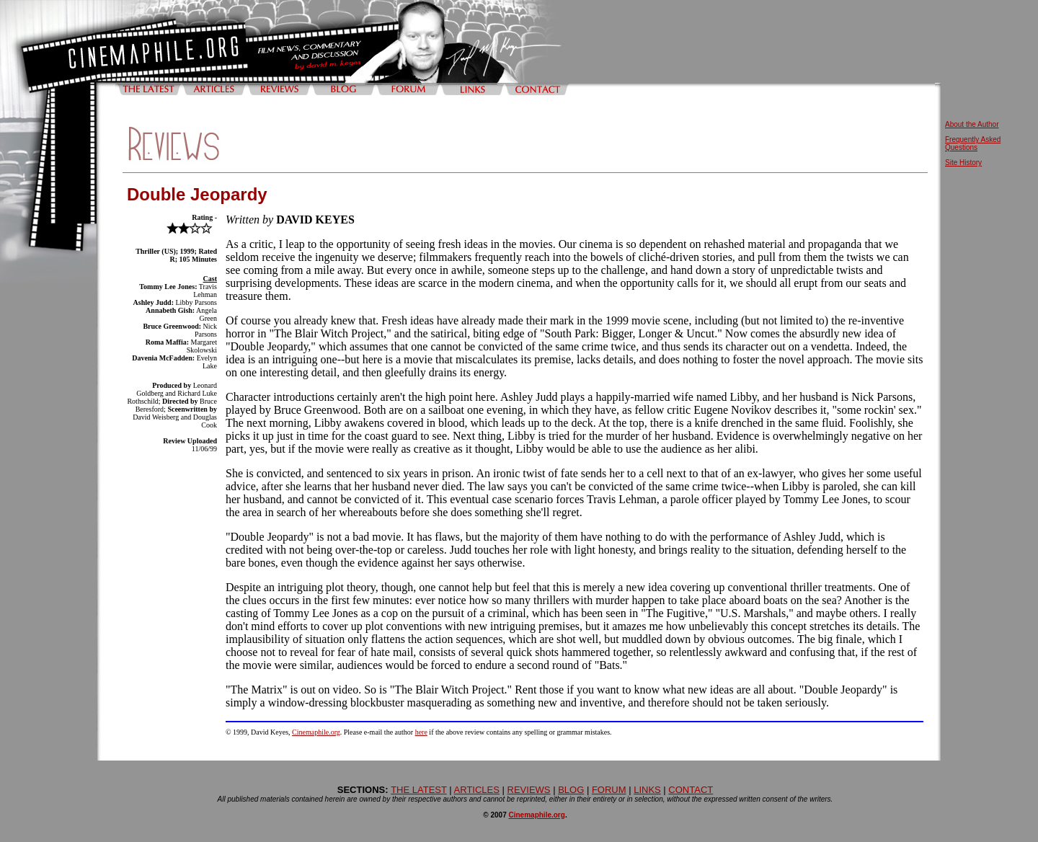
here (421, 732)
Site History (963, 163)
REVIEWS (529, 789)
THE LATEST (419, 789)
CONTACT (690, 789)
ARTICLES (477, 789)
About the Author (972, 124)
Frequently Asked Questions (973, 143)
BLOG (571, 789)
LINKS (647, 789)
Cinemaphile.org (316, 732)
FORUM (609, 789)
